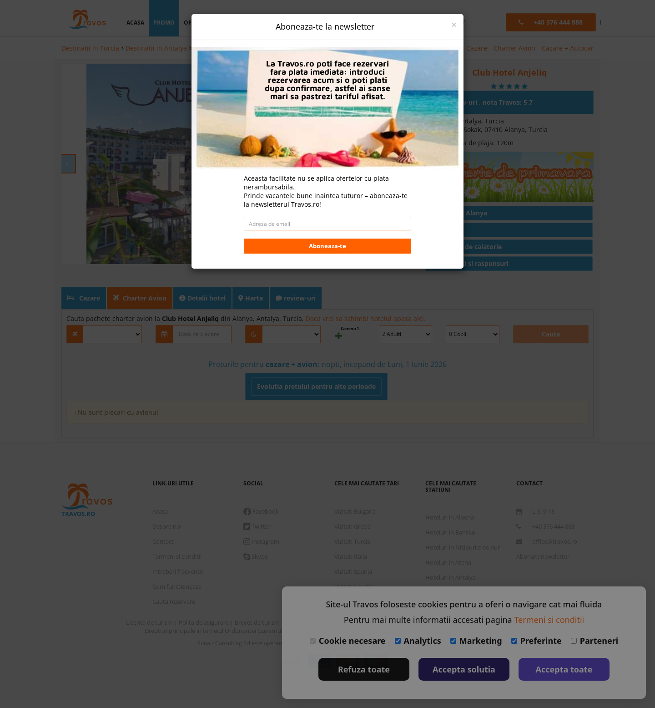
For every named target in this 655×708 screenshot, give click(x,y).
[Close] (454, 25)
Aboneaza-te (327, 246)
